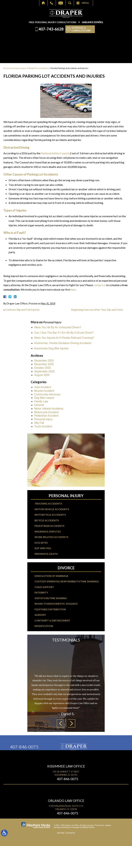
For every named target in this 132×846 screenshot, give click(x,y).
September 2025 (44, 371)
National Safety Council (55, 153)
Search (70, 3)
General (39, 405)
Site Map (60, 833)
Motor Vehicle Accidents (48, 408)
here (73, 289)
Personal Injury (42, 68)
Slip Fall (39, 422)
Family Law (41, 401)
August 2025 (42, 375)
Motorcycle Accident (46, 412)
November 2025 (44, 364)
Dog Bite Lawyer (44, 397)
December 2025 (44, 360)
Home (43, 3)
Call (52, 3)
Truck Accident (43, 426)
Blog (31, 68)
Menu (85, 3)
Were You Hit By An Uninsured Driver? (57, 327)
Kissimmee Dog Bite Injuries (51, 348)
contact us (100, 285)
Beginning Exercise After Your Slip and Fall (96, 309)
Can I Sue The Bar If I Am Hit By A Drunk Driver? (64, 332)
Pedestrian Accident (46, 415)
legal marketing (63, 827)
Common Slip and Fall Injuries (22, 309)
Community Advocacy (47, 394)
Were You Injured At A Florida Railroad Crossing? (64, 337)
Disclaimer (70, 833)
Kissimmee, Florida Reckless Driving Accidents (62, 343)
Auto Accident (42, 387)
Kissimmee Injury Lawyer (15, 68)
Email (60, 3)
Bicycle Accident (44, 390)
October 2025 (42, 367)
